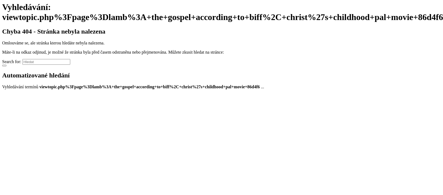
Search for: (11, 61)
